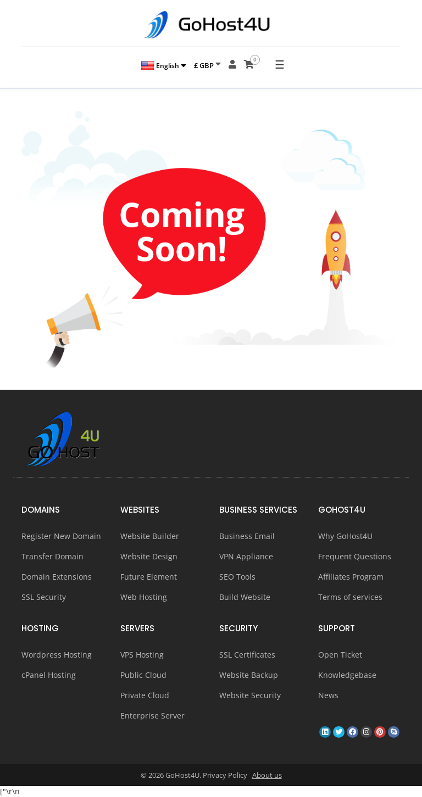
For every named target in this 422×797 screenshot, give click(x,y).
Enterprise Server (152, 715)
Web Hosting (143, 597)
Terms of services (350, 597)
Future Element (148, 576)
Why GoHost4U (345, 536)
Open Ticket (340, 654)
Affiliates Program (351, 576)
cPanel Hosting (48, 675)
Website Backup (248, 675)
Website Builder (149, 536)
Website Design (148, 556)
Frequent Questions (354, 556)
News (328, 695)
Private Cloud (144, 695)
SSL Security (43, 597)
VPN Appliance (246, 556)
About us (267, 775)
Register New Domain (61, 536)
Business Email (247, 536)
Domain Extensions (56, 576)
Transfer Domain (52, 556)
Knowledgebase (347, 675)
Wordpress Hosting (56, 654)
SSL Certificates (247, 654)
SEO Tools (237, 576)
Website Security (250, 695)
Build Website (244, 597)
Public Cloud (143, 675)
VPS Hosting (142, 654)
